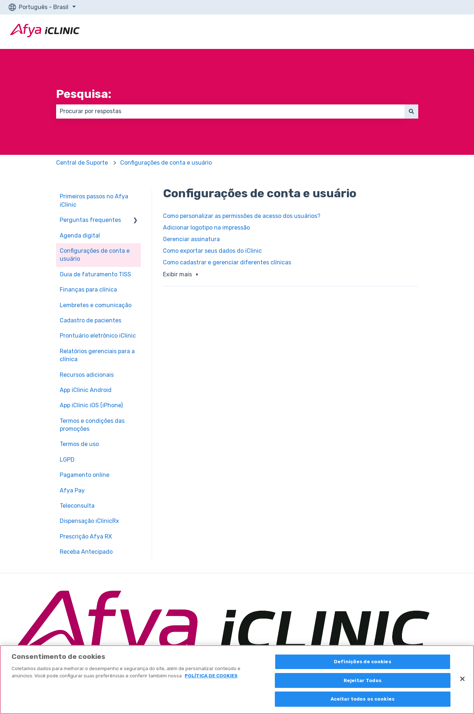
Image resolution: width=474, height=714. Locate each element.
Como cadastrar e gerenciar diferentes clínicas (227, 262)
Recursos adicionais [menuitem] (87, 374)
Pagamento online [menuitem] (84, 474)
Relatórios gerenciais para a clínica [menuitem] (97, 355)
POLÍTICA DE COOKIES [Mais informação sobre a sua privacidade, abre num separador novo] (211, 675)
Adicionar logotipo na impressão (206, 227)
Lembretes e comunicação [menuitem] (95, 305)
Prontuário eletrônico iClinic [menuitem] (98, 335)
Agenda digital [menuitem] (80, 235)
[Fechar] (462, 679)
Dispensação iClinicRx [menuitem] (89, 520)
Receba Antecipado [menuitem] (86, 551)
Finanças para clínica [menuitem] (88, 289)
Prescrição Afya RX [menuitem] (86, 536)
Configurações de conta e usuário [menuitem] (95, 254)
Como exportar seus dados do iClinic (212, 250)
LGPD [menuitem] (67, 459)
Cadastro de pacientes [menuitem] (90, 320)
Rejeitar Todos (363, 680)
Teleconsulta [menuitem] (77, 505)
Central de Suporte (82, 162)
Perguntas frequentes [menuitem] (90, 219)
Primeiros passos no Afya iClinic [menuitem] (94, 200)
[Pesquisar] (411, 111)
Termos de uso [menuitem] (79, 444)
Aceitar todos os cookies (363, 699)
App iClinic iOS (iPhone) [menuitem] (91, 405)
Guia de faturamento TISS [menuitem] (95, 274)
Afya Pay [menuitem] (72, 490)
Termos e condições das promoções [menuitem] (92, 424)
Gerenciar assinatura (191, 239)
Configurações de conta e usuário (166, 162)
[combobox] (230, 111)
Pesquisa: (83, 94)
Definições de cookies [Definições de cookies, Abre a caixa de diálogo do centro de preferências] (362, 661)
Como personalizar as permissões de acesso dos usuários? (241, 215)
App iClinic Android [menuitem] (86, 390)
